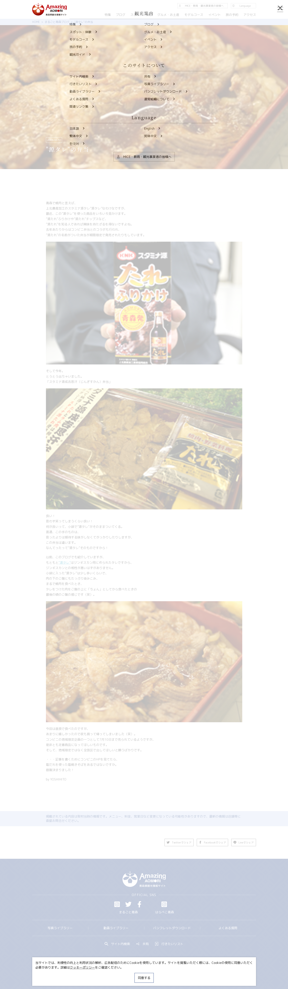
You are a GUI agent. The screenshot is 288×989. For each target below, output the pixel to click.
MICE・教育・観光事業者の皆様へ (117, 974)
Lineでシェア (244, 842)
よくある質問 (228, 928)
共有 (142, 943)
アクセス (249, 15)
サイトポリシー (159, 974)
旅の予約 (232, 15)
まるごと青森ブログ (57, 22)
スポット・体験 (141, 15)
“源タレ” (65, 562)
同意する (144, 978)
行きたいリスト (169, 943)
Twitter (128, 904)
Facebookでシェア (212, 842)
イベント (214, 15)
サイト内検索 (117, 943)
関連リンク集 (185, 974)
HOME (36, 22)
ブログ (120, 15)
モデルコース (193, 15)
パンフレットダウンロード (172, 928)
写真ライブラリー (60, 928)
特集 (107, 15)
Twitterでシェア (179, 842)
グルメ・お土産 (168, 15)
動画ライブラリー (116, 928)
